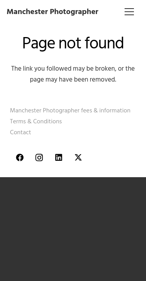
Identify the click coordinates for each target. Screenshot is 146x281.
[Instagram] (39, 157)
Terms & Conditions (36, 121)
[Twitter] (78, 157)
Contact (20, 132)
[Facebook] (20, 157)
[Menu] (129, 11)
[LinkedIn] (59, 157)
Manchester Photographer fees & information (70, 110)
